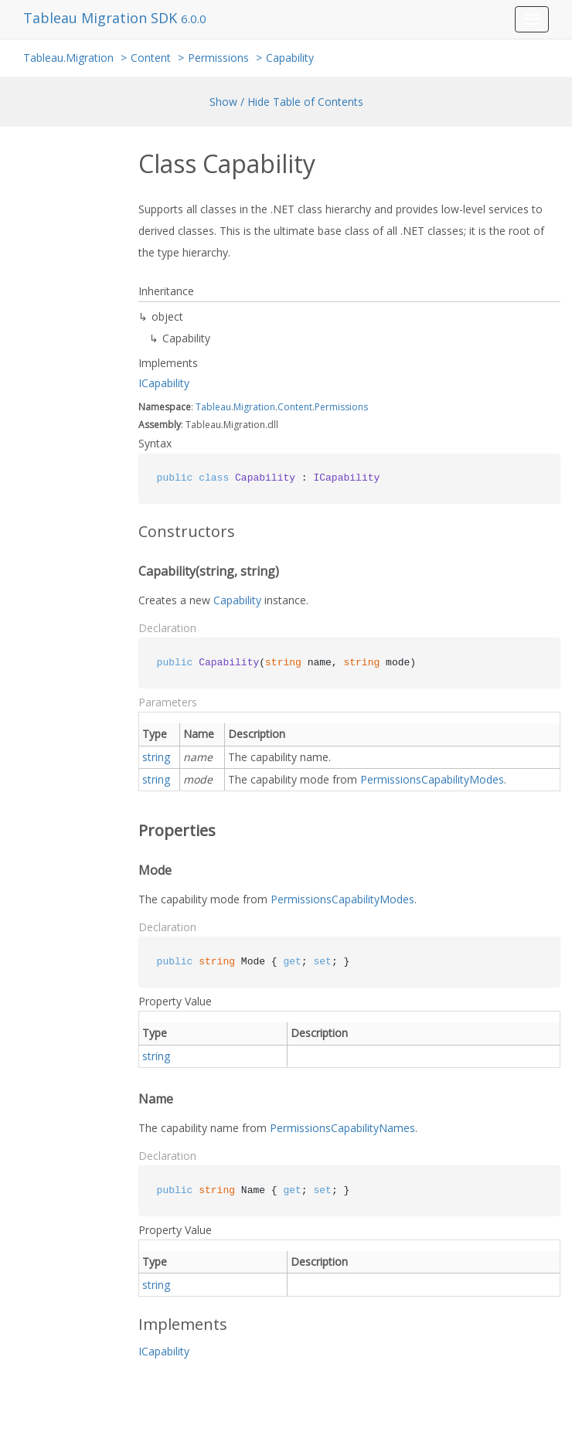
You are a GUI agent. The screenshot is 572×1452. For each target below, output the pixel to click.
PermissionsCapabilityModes (432, 779)
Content (151, 57)
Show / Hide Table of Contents (286, 101)
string (156, 757)
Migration (254, 406)
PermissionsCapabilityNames (342, 1127)
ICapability (163, 383)
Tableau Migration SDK (102, 18)
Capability (290, 57)
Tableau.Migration (68, 57)
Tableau (213, 406)
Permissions (218, 57)
